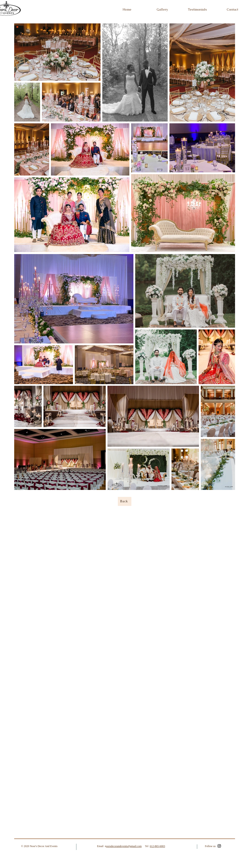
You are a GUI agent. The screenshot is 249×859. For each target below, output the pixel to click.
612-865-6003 (157, 846)
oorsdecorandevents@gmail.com (124, 846)
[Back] (124, 501)
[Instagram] (219, 846)
